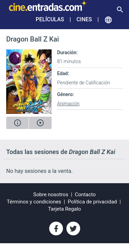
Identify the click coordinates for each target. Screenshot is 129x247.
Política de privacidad (92, 202)
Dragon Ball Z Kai (32, 39)
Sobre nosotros (50, 194)
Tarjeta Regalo (64, 209)
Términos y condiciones (34, 202)
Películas (50, 19)
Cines (84, 19)
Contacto (85, 194)
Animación (68, 103)
